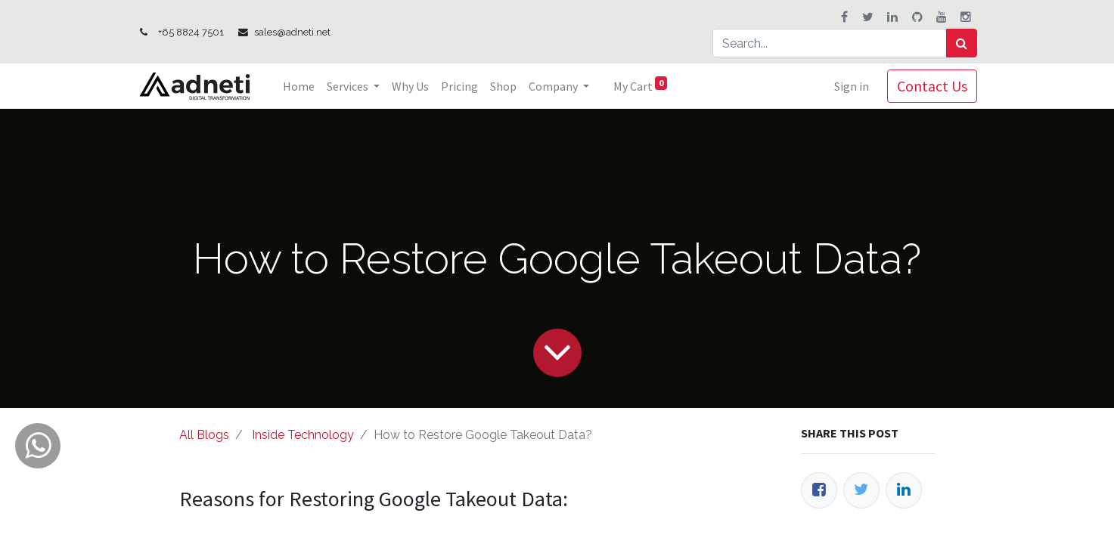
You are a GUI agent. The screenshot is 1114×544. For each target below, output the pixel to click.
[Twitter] (861, 490)
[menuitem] (299, 86)
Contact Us (932, 85)
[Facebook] (819, 490)
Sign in (851, 86)
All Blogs (204, 435)
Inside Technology (303, 435)
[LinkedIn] (904, 490)
